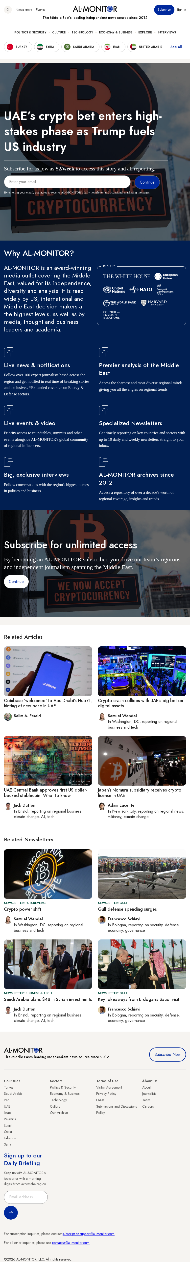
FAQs (100, 1099)
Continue (16, 581)
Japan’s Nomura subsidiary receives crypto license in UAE (139, 793)
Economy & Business (115, 32)
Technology (82, 32)
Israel (7, 1112)
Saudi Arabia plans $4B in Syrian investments (48, 999)
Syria (7, 1144)
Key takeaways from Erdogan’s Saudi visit (138, 999)
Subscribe (164, 9)
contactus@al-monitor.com (71, 1242)
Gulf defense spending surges (127, 909)
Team (146, 1099)
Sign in (181, 9)
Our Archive (59, 1112)
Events (40, 9)
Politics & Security (30, 32)
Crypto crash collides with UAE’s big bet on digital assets (140, 703)
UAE (7, 1106)
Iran (6, 1099)
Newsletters (24, 9)
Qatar (8, 1131)
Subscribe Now (168, 1054)
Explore (145, 32)
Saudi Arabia (13, 1093)
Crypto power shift (22, 909)
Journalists (149, 1093)
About (146, 1087)
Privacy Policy (106, 1093)
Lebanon (10, 1138)
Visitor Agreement (109, 1087)
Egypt (8, 1125)
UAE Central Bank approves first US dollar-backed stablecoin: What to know (46, 793)
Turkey (8, 1087)
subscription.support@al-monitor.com (89, 1233)
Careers (148, 1106)
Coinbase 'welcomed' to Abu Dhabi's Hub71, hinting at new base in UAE (48, 703)
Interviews (167, 32)
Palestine (10, 1119)
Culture (59, 32)
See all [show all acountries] (176, 46)
